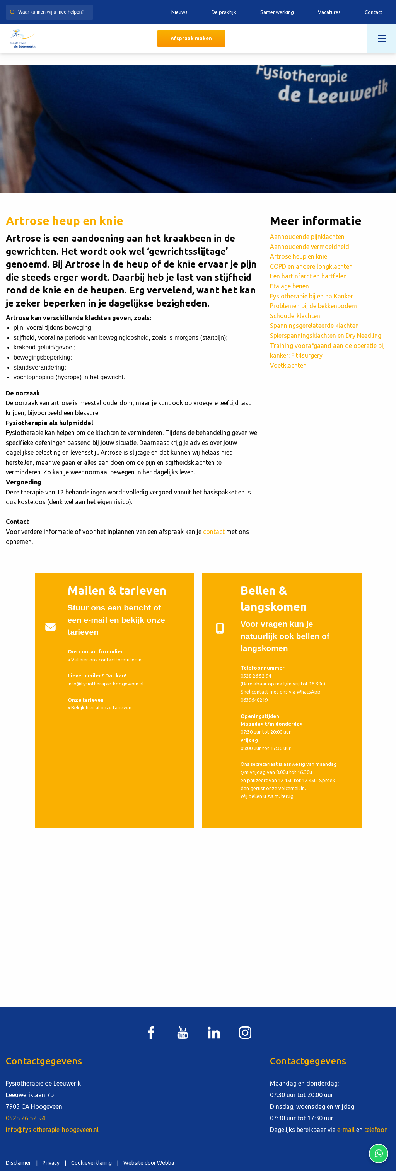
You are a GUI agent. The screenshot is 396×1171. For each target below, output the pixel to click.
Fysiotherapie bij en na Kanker (311, 296)
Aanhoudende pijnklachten (307, 236)
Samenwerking (277, 12)
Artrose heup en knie (298, 256)
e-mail (346, 1129)
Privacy (51, 1163)
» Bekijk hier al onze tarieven (99, 707)
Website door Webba (148, 1163)
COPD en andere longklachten (311, 266)
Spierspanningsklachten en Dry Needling (325, 335)
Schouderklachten (295, 315)
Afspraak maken (191, 38)
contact (214, 531)
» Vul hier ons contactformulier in (105, 659)
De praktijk (224, 12)
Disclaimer (18, 1163)
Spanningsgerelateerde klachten (314, 325)
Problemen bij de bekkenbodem (313, 305)
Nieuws (179, 12)
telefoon (376, 1129)
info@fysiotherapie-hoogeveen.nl (105, 683)
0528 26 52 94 (256, 675)
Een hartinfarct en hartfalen (308, 276)
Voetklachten (288, 365)
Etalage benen (289, 286)
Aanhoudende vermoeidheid (309, 246)
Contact (373, 12)
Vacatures (329, 12)
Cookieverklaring (91, 1163)
